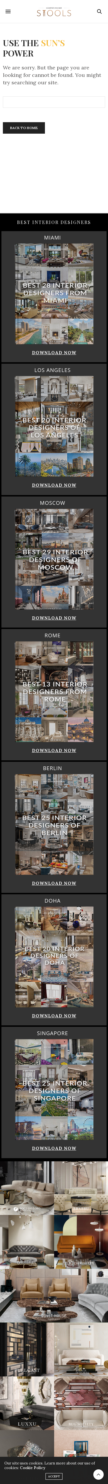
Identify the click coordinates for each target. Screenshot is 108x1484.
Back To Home (24, 128)
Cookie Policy (32, 1473)
